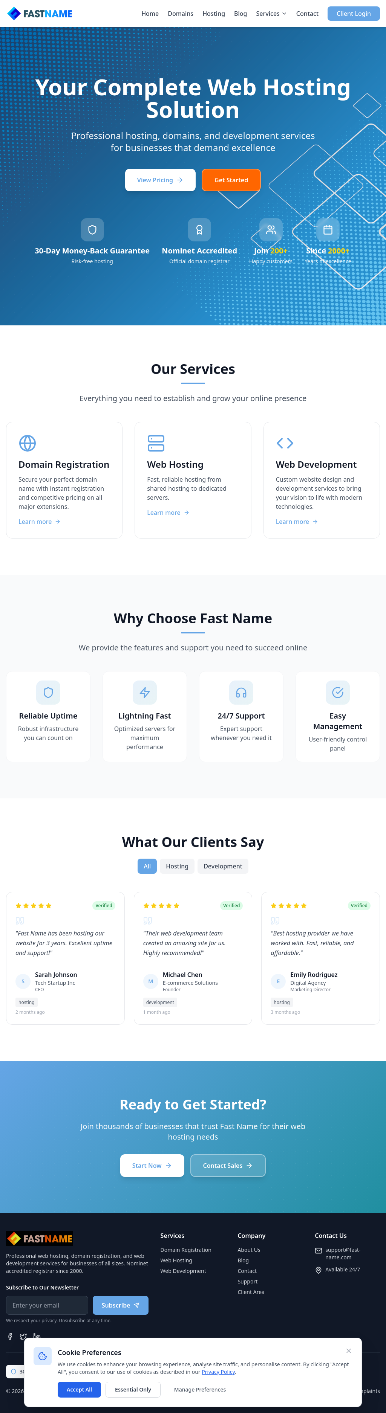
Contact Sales (228, 1165)
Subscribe (120, 1305)
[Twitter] (23, 1336)
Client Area (251, 1292)
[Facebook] (10, 1336)
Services (271, 13)
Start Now (152, 1165)
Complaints (366, 1391)
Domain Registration (186, 1249)
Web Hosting (176, 1260)
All (147, 866)
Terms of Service (325, 1391)
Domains (180, 13)
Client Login (354, 13)
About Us (248, 1249)
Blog (240, 13)
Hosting (213, 13)
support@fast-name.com (342, 1253)
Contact (307, 13)
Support (247, 1281)
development (223, 866)
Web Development (183, 1270)
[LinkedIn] (37, 1336)
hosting (177, 866)
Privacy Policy (282, 1391)
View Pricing (160, 180)
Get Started (231, 180)
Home (150, 13)
